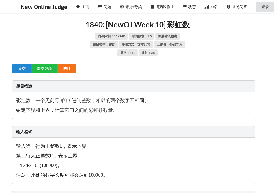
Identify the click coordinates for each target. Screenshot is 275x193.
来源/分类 (131, 6)
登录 (265, 6)
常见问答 (236, 6)
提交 (22, 68)
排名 (211, 6)
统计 (67, 68)
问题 (104, 6)
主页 (82, 6)
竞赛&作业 (162, 6)
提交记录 (44, 68)
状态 (189, 6)
